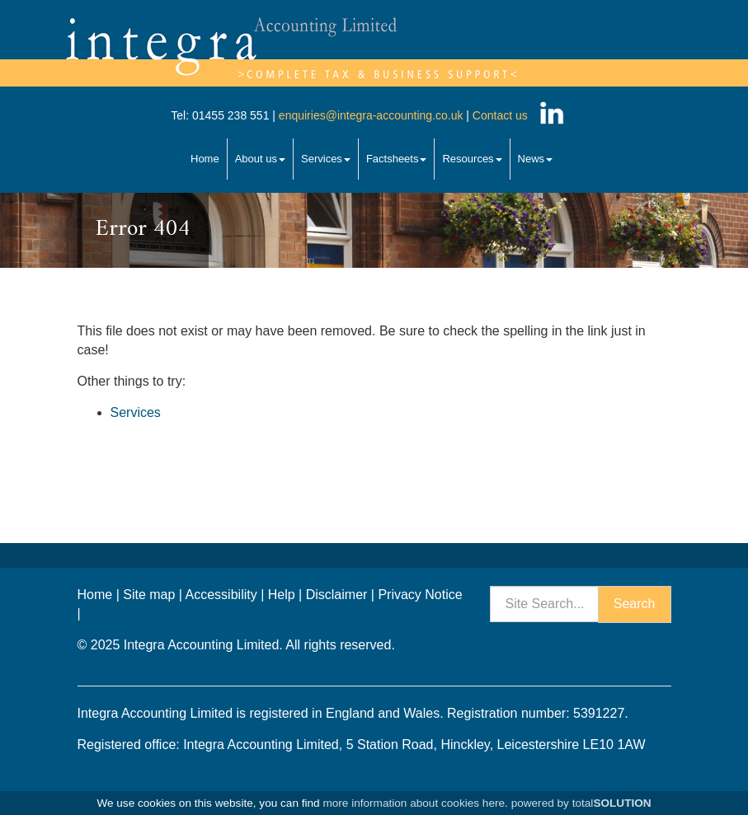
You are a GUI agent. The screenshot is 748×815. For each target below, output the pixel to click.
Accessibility (221, 595)
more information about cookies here (413, 803)
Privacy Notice (420, 595)
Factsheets (396, 158)
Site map (149, 595)
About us (260, 158)
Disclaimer (337, 595)
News (535, 158)
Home (205, 158)
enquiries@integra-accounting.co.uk (369, 115)
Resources (471, 158)
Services (325, 158)
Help (281, 595)
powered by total (581, 803)
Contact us (500, 115)
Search (635, 604)
